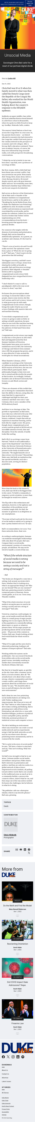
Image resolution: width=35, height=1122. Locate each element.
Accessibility (5, 1112)
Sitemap (4, 1114)
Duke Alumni (5, 1097)
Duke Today (5, 1100)
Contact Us (5, 1074)
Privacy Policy (6, 1109)
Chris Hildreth (10, 835)
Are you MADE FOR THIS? (30, 3)
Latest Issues (6, 1081)
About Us (5, 1070)
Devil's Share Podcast (8, 1106)
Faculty (6, 806)
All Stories (5, 1093)
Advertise (5, 1078)
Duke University (6, 1103)
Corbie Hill (11, 78)
